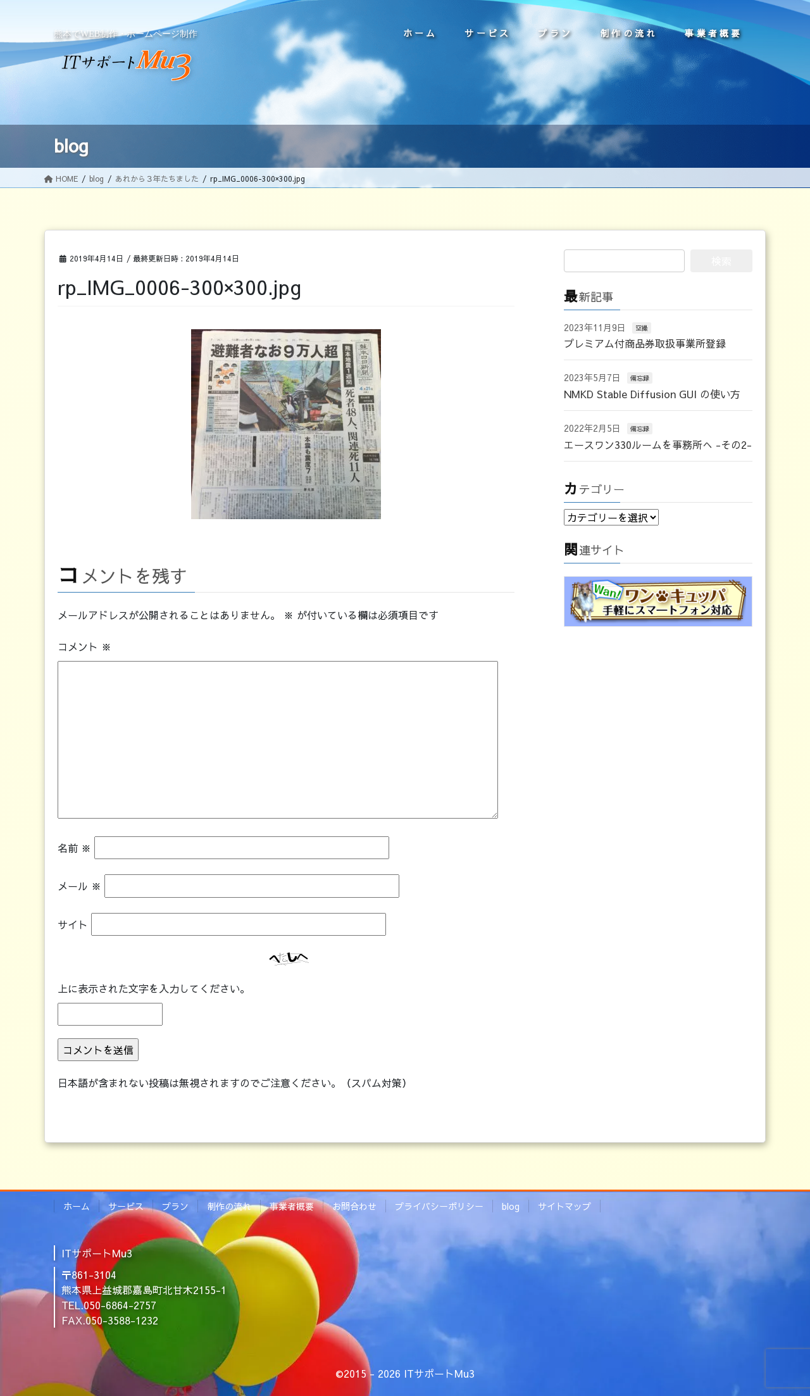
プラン (175, 1206)
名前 (74, 848)
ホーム (76, 1206)
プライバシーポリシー (439, 1206)
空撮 (641, 328)
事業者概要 (292, 1206)
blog (511, 1206)
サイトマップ (564, 1206)
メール (79, 886)
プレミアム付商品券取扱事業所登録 (645, 343)
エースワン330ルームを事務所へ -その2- (658, 444)
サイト (73, 924)
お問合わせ (354, 1206)
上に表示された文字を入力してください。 (154, 988)
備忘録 (639, 378)
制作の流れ (229, 1206)
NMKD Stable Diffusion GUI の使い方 (652, 394)
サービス (126, 1206)
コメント (84, 646)
